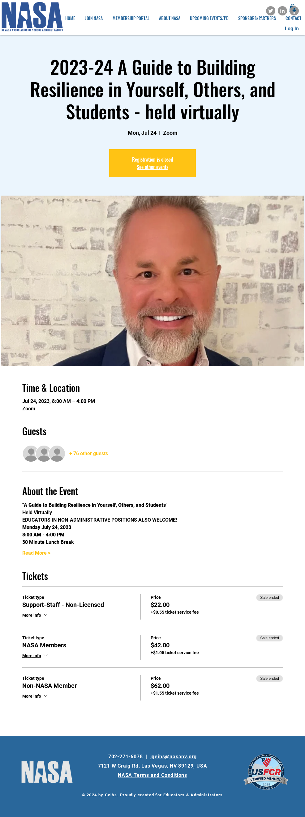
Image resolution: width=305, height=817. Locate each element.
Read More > (36, 553)
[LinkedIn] (282, 10)
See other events (152, 167)
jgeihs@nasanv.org (173, 757)
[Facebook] (294, 10)
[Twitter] (270, 10)
